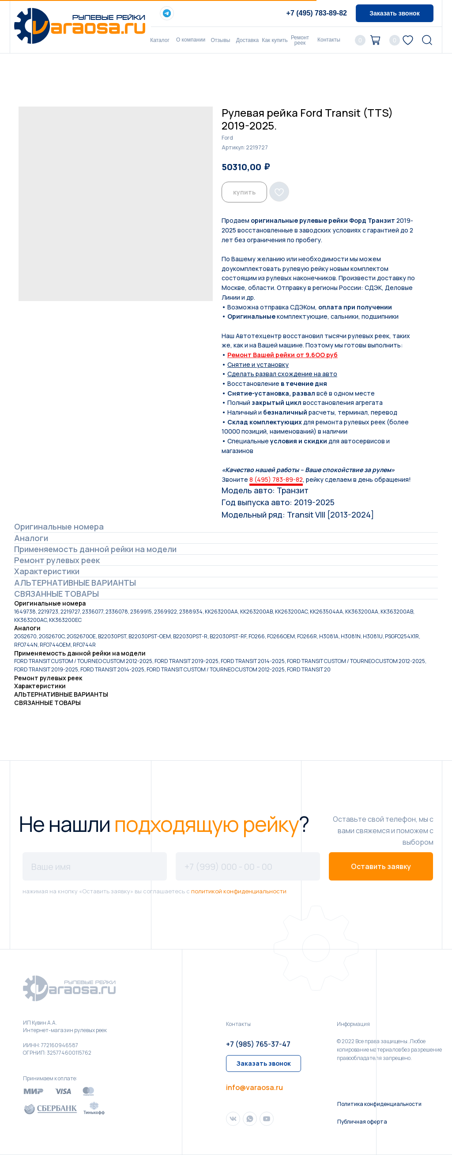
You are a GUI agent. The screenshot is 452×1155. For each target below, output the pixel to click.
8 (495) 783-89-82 (276, 479)
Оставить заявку (381, 866)
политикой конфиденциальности (238, 891)
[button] (394, 13)
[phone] (248, 866)
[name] (95, 866)
